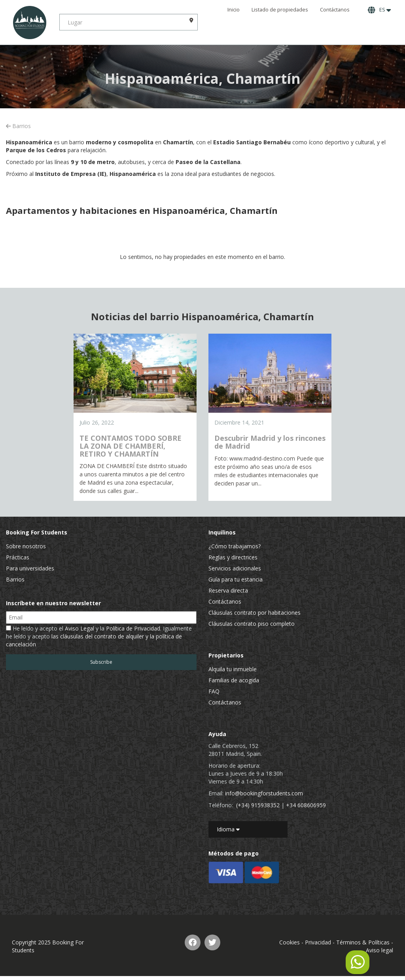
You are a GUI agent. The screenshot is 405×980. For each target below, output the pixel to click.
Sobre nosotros (26, 546)
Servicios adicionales (234, 568)
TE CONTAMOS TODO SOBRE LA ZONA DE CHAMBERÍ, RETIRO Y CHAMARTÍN (130, 446)
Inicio (233, 9)
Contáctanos (335, 9)
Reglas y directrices (232, 557)
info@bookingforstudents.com (264, 793)
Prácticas (17, 557)
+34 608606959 (306, 805)
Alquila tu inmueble (232, 669)
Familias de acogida (233, 680)
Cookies (289, 942)
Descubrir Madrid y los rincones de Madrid (270, 442)
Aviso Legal (79, 628)
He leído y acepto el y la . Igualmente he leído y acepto (99, 636)
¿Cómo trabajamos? (234, 546)
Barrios (18, 126)
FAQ (214, 691)
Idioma (228, 829)
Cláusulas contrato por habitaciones (254, 612)
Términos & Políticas (363, 942)
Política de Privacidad (133, 628)
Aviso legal (379, 950)
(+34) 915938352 (258, 805)
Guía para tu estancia (235, 579)
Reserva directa (228, 590)
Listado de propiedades (280, 9)
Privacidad (318, 942)
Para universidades (30, 568)
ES (379, 9)
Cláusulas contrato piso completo (251, 623)
